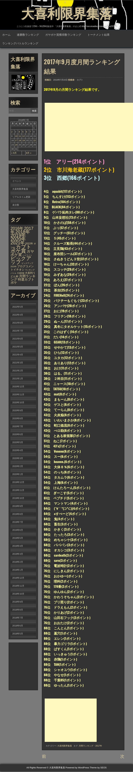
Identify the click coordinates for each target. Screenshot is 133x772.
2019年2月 (17, 562)
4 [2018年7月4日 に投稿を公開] (19, 132)
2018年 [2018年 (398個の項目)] (22, 232)
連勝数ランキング (28, 35)
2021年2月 (17, 371)
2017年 (98, 746)
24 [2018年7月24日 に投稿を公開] (16, 145)
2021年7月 (17, 331)
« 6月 (14, 153)
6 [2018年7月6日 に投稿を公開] (26, 132)
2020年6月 (17, 434)
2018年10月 (18, 594)
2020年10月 (18, 403)
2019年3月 (17, 554)
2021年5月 (17, 347)
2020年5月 (17, 442)
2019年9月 (17, 506)
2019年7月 (17, 522)
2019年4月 (17, 546)
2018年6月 (17, 626)
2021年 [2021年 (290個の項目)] (18, 243)
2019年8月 (17, 514)
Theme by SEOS (98, 768)
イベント (16, 181)
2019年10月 (18, 498)
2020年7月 (17, 426)
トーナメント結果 (98, 35)
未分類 (15, 205)
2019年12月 (18, 482)
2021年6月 (17, 339)
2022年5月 (17, 307)
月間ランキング (86, 746)
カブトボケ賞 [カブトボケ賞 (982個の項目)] (21, 249)
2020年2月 (17, 466)
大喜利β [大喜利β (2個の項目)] (20, 273)
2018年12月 (18, 578)
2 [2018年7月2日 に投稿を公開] (11, 132)
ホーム (6, 35)
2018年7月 (17, 618)
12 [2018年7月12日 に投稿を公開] (23, 136)
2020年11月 (18, 395)
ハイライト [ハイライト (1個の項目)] (27, 256)
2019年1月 (17, 570)
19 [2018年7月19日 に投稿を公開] (23, 140)
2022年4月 (17, 315)
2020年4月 (17, 450)
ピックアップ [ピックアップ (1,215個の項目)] (21, 260)
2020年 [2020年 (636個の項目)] (18, 239)
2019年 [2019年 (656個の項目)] (18, 235)
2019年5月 (17, 538)
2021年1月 (17, 379)
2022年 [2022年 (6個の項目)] (29, 243)
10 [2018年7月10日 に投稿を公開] (16, 136)
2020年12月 (18, 387)
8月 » (28, 153)
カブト (80, 80)
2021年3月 (17, 363)
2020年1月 (17, 474)
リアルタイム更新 (21, 197)
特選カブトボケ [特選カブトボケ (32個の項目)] (22, 281)
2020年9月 (17, 410)
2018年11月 (18, 586)
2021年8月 (17, 323)
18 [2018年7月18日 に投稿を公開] (20, 140)
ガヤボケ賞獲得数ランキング (63, 35)
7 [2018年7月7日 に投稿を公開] (30, 132)
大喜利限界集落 (66, 12)
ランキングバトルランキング (20, 43)
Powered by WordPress (77, 768)
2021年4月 (17, 355)
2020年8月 (17, 418)
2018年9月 (17, 602)
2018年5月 (17, 634)
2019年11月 (18, 490)
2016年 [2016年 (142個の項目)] (17, 228)
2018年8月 (17, 610)
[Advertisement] (89, 127)
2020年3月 (17, 458)
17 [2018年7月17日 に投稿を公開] (16, 140)
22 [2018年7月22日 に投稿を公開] (34, 140)
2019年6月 (17, 530)
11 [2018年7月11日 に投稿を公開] (20, 136)
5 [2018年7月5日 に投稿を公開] (23, 132)
